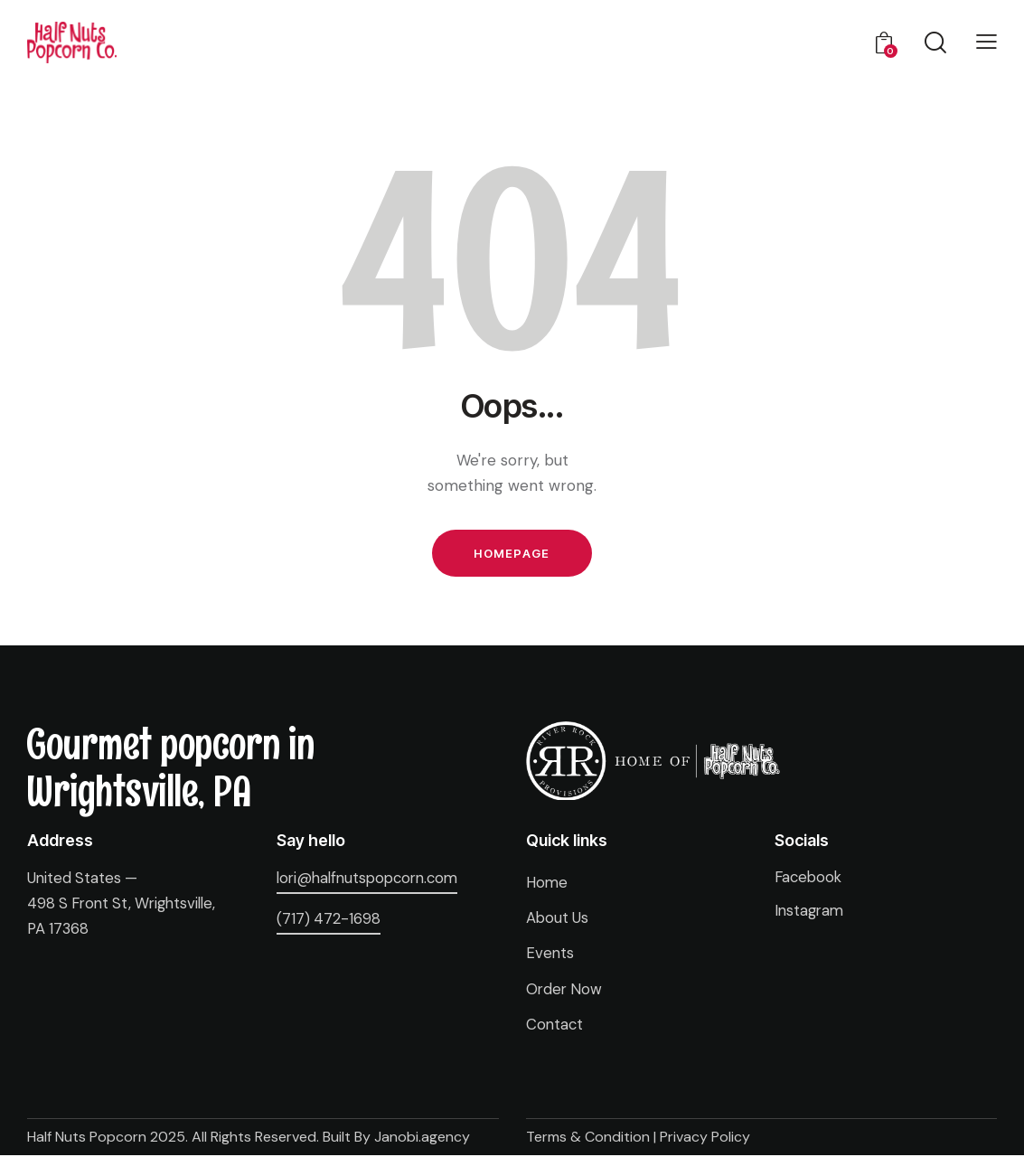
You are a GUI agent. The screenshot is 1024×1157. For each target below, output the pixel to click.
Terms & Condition (588, 1139)
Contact (555, 1026)
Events (550, 955)
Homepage (512, 554)
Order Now (565, 991)
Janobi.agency (422, 1139)
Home (547, 885)
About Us (558, 920)
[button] (986, 40)
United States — (83, 880)
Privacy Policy (705, 1139)
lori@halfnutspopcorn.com (372, 880)
